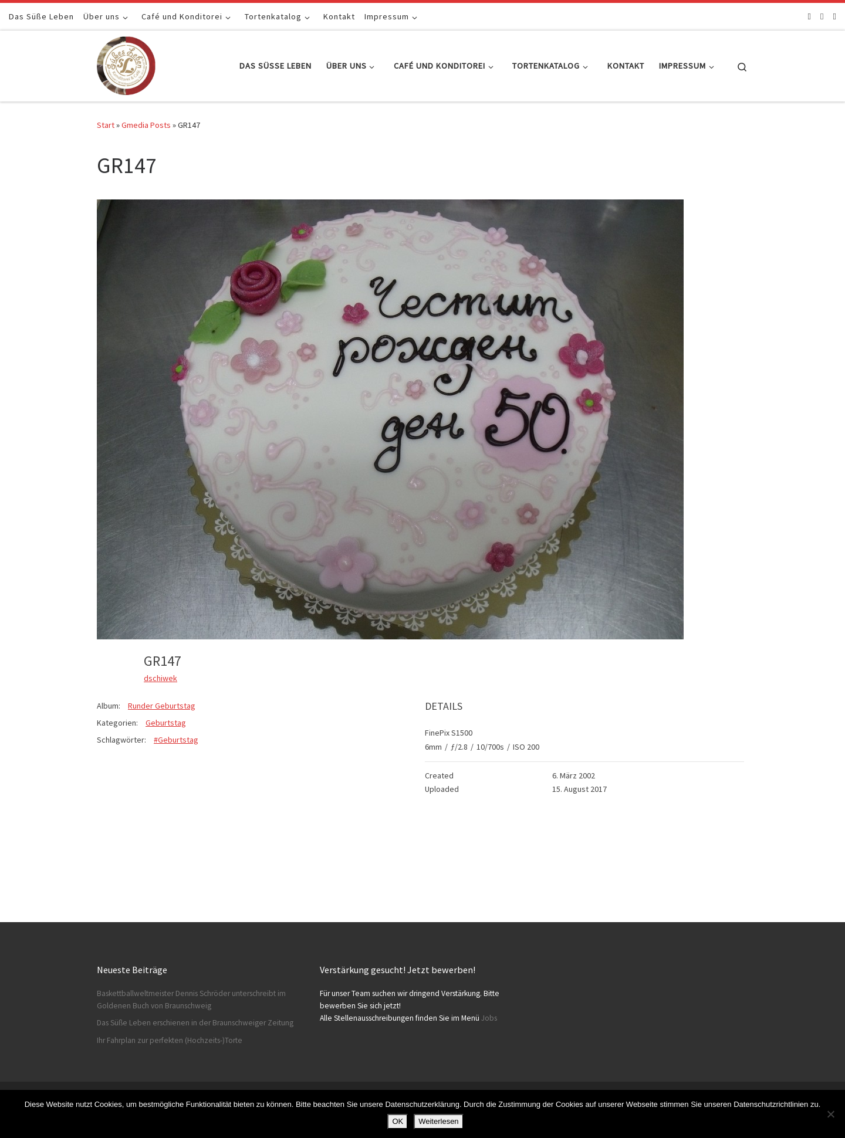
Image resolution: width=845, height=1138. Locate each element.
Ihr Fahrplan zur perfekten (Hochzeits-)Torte (169, 1040)
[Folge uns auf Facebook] (809, 16)
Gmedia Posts (146, 125)
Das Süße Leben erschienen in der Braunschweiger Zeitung (195, 1023)
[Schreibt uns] (834, 16)
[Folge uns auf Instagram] (821, 16)
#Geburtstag (176, 739)
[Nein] (830, 1114)
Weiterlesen (438, 1121)
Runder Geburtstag (161, 705)
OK (397, 1121)
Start (105, 125)
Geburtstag (166, 722)
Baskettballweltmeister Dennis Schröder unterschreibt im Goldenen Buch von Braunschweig (191, 999)
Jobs (489, 1018)
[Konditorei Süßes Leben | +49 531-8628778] (126, 63)
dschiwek (160, 678)
